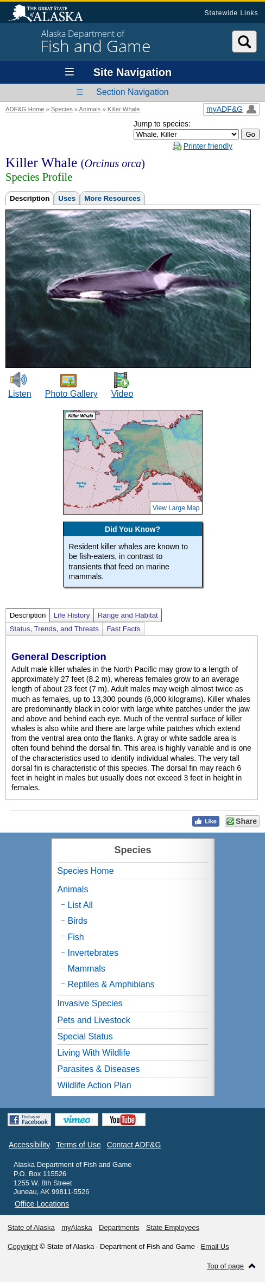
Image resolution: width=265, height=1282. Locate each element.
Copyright (23, 1246)
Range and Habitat (128, 615)
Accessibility (29, 1144)
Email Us (215, 1246)
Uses (66, 198)
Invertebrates (93, 952)
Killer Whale (124, 109)
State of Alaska (51, 14)
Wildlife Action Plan (94, 1085)
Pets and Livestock (94, 1020)
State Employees (172, 1227)
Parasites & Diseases (99, 1069)
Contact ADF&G (134, 1144)
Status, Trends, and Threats (54, 629)
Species (62, 109)
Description (29, 198)
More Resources (112, 198)
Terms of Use (78, 1144)
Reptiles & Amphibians (111, 984)
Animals (90, 109)
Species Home (86, 870)
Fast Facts (123, 629)
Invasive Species (90, 1003)
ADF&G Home (25, 109)
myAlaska (76, 1227)
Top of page (225, 1266)
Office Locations (42, 1204)
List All (80, 905)
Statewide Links (231, 13)
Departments (119, 1227)
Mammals (86, 968)
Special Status (85, 1036)
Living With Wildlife (94, 1052)
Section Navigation (132, 92)
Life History (72, 615)
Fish (76, 937)
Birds (77, 920)
